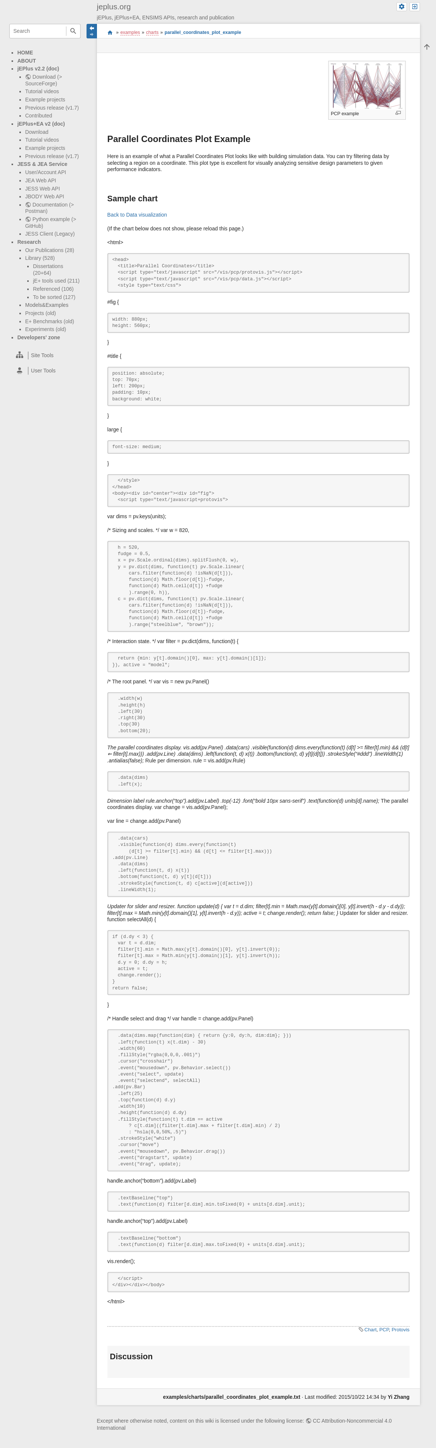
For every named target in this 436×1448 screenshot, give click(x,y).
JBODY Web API (44, 196)
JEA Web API (40, 180)
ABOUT (26, 61)
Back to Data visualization (137, 215)
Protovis (401, 1329)
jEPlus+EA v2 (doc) (41, 124)
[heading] (45, 355)
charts (152, 32)
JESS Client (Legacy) (50, 234)
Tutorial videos (42, 91)
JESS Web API (42, 189)
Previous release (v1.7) (52, 108)
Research (29, 242)
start (110, 32)
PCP (384, 1329)
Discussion (131, 1356)
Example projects (45, 100)
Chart (370, 1329)
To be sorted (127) (54, 297)
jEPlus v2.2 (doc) (38, 69)
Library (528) (39, 258)
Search (73, 31)
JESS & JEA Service (42, 164)
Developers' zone (38, 337)
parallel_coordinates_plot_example (202, 32)
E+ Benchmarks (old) (49, 321)
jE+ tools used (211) (56, 281)
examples (130, 32)
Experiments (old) (45, 329)
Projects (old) (40, 313)
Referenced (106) (53, 289)
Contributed (38, 116)
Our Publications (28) (49, 250)
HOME (25, 53)
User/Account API (45, 172)
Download (36, 132)
